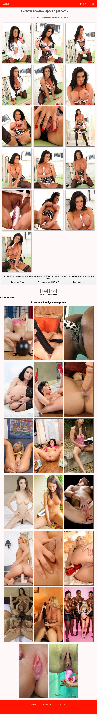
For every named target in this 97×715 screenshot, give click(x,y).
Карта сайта (61, 704)
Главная (6, 4)
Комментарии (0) (8, 297)
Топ (92, 4)
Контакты (47, 704)
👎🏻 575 (53, 291)
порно (83, 4)
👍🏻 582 (44, 291)
